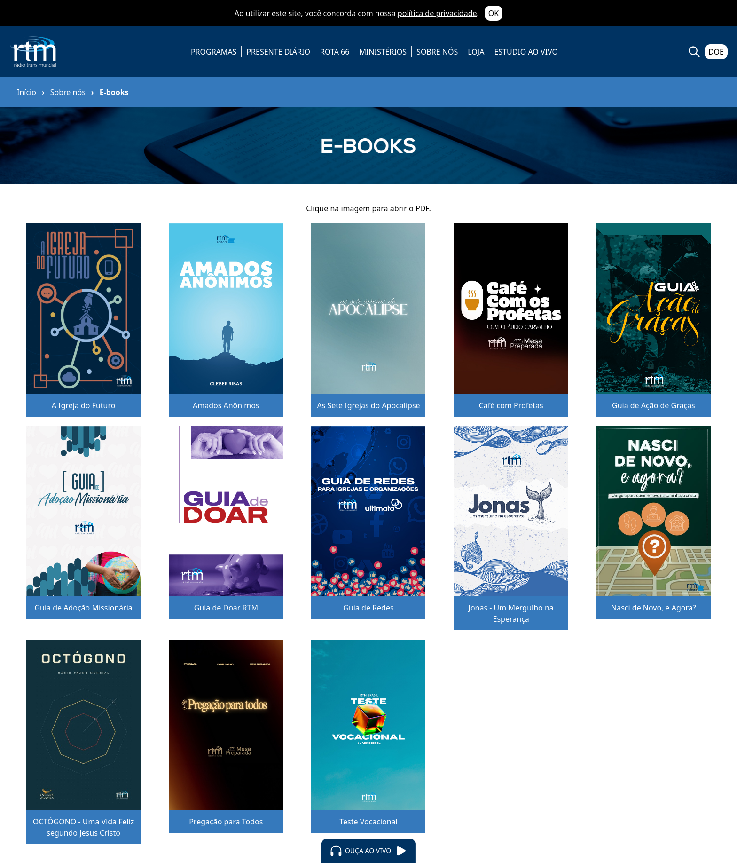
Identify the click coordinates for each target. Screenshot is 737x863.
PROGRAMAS (213, 52)
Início (26, 92)
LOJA (476, 52)
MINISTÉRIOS (383, 52)
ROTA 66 (334, 52)
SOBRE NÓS (437, 52)
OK (493, 13)
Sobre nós (68, 92)
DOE (716, 52)
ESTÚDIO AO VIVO (526, 52)
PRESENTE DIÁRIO (278, 52)
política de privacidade (437, 13)
